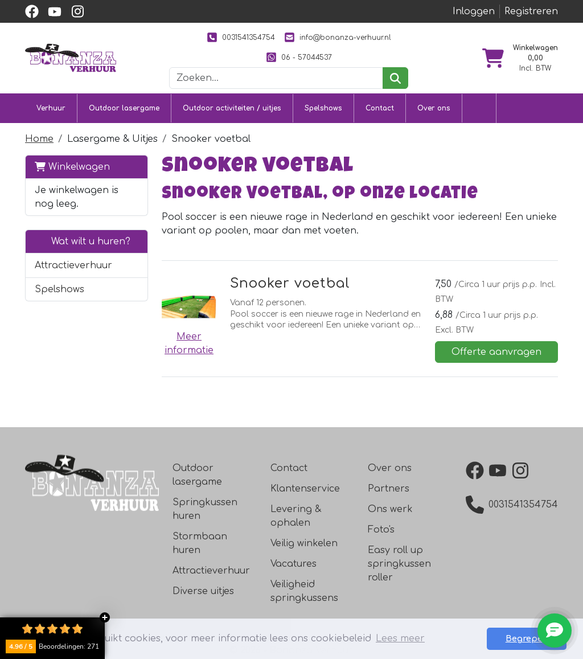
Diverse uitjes (203, 591)
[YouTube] (499, 470)
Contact (380, 108)
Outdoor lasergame (124, 108)
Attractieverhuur (73, 265)
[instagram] (77, 11)
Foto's (381, 530)
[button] (133, 265)
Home (39, 139)
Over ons (433, 108)
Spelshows (323, 108)
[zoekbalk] (276, 78)
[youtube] (54, 11)
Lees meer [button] (400, 638)
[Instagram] (522, 470)
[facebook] (32, 11)
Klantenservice (305, 489)
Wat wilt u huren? (82, 241)
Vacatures (293, 564)
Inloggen (474, 11)
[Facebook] (477, 470)
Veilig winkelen (304, 543)
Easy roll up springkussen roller (399, 564)
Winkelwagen (72, 166)
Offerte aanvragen (496, 352)
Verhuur (50, 108)
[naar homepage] (70, 58)
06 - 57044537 (299, 57)
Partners (388, 489)
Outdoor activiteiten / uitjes (232, 108)
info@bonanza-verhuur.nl (337, 37)
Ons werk (390, 509)
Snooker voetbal (290, 283)
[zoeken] (395, 78)
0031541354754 (241, 37)
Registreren (531, 11)
